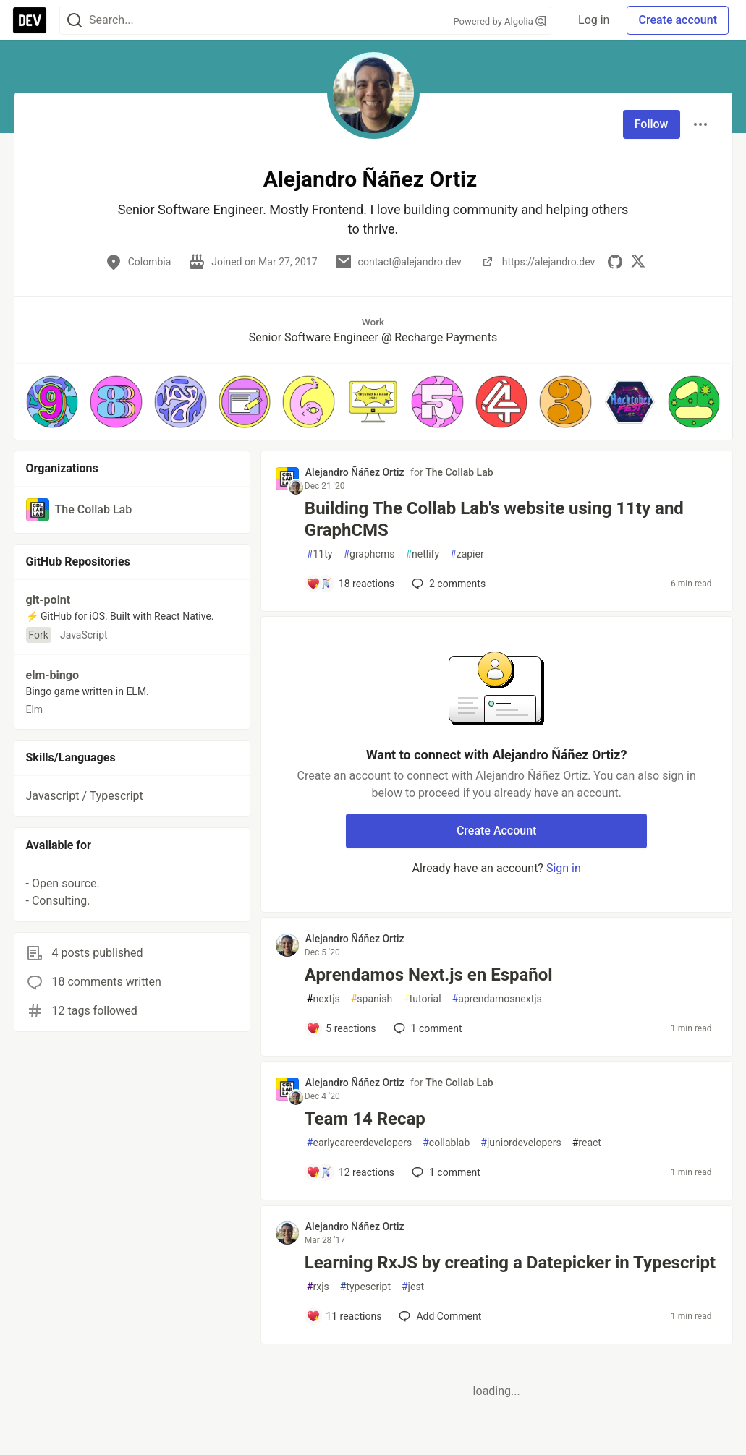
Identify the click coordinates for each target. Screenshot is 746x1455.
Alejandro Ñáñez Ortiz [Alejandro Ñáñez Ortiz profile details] (354, 472)
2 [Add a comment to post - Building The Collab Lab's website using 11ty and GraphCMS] (447, 583)
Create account (677, 20)
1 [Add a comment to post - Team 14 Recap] (444, 1172)
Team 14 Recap (365, 1119)
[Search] (74, 20)
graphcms (368, 554)
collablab (446, 1143)
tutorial (422, 999)
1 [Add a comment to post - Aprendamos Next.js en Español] (426, 1028)
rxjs (318, 1286)
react (586, 1143)
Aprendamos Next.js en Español (429, 975)
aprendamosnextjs (497, 999)
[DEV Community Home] (30, 20)
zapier (467, 554)
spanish (371, 999)
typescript (365, 1286)
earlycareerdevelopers (359, 1143)
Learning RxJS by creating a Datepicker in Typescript (510, 1263)
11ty (320, 554)
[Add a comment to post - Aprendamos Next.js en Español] (341, 1028)
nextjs (323, 999)
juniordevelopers (520, 1143)
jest (413, 1286)
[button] (52, 401)
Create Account (497, 830)
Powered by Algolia (499, 21)
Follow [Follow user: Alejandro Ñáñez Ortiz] (652, 124)
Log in (593, 20)
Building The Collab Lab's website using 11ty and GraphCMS (494, 519)
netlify (422, 554)
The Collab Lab (459, 472)
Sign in (563, 868)
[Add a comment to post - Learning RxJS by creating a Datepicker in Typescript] (344, 1316)
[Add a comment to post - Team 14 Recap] (350, 1172)
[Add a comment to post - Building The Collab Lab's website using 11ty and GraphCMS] (350, 584)
